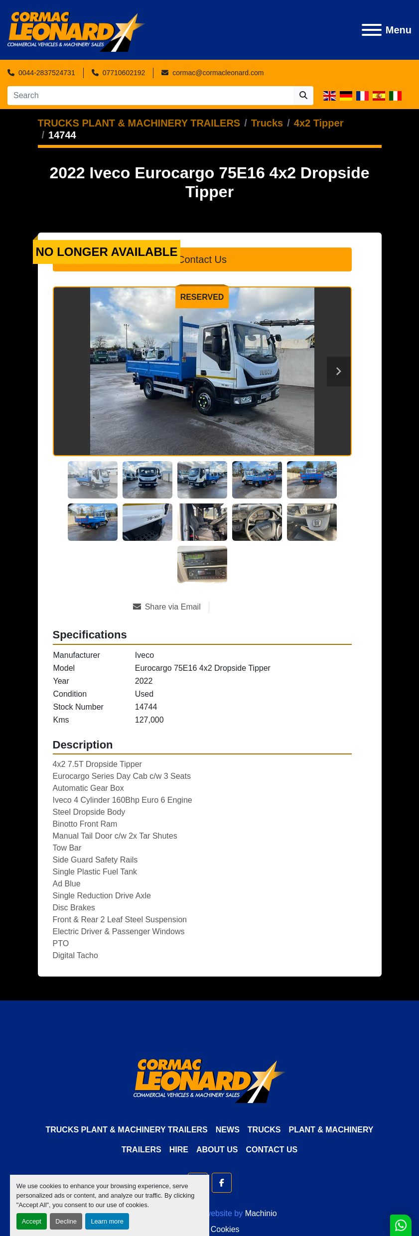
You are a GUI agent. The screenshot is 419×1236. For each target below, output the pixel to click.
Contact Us (202, 259)
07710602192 (124, 73)
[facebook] (222, 1183)
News (228, 1129)
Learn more (107, 1221)
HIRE (178, 1149)
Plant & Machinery (330, 1129)
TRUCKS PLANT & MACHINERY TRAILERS (126, 1129)
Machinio (261, 1213)
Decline (66, 1221)
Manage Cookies (209, 1229)
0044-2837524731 (46, 73)
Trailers (141, 1149)
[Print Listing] (244, 607)
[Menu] (372, 30)
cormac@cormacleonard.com (218, 73)
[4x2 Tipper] (319, 123)
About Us (217, 1149)
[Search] (150, 95)
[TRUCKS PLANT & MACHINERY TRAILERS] (139, 123)
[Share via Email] (171, 607)
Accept (31, 1221)
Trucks (264, 1129)
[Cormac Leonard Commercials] (209, 1080)
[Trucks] (267, 123)
